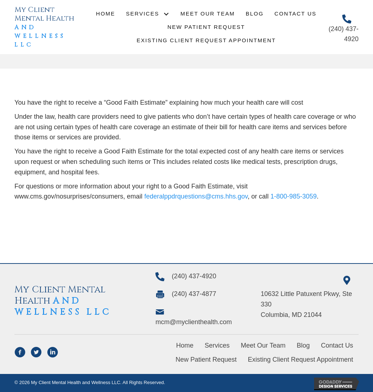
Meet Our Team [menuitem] (263, 345)
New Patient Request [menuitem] (206, 359)
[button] (166, 14)
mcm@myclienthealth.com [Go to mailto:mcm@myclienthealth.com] (193, 322)
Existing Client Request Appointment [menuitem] (300, 359)
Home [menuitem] (184, 345)
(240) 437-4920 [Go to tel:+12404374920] (194, 276)
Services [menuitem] (217, 345)
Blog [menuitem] (303, 345)
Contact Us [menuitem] (337, 345)
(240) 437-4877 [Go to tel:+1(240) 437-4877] (194, 293)
